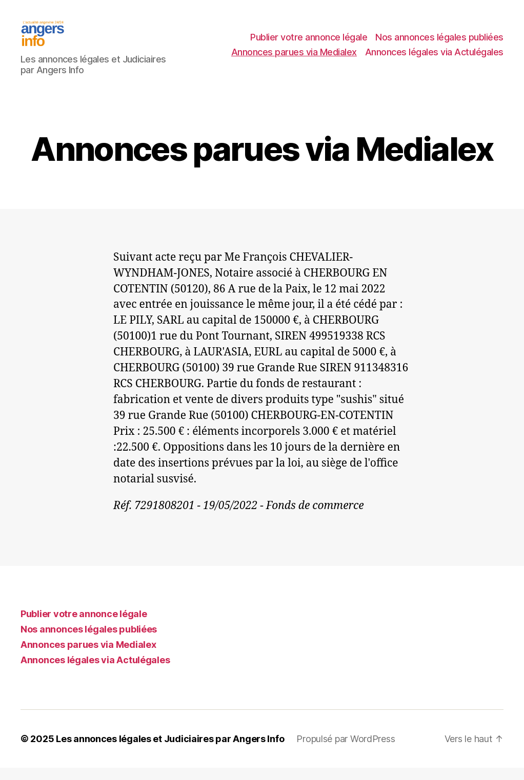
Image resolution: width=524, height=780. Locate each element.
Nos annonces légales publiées (439, 42)
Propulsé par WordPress (345, 751)
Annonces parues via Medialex (294, 58)
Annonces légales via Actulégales (434, 58)
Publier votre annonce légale (308, 42)
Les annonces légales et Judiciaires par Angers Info (170, 751)
